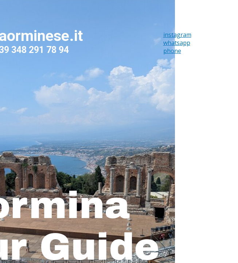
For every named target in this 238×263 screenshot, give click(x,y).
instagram (177, 35)
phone (172, 51)
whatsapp (176, 43)
